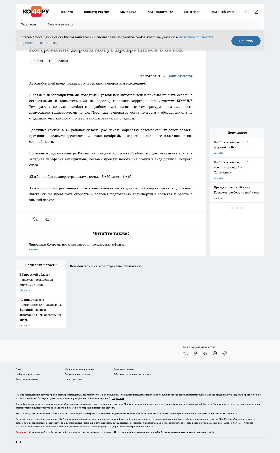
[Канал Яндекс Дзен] (215, 353)
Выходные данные (124, 369)
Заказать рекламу (60, 24)
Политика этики (73, 378)
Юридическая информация (79, 369)
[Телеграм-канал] (205, 353)
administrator (180, 76)
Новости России (96, 12)
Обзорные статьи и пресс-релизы (132, 374)
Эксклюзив (29, 24)
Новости (66, 12)
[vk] (35, 219)
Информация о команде (29, 374)
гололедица (58, 60)
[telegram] (48, 219)
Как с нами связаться (27, 378)
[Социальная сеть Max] (224, 353)
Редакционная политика (78, 374)
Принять (246, 41)
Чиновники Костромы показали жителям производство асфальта (110, 247)
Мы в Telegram (222, 12)
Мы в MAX (128, 12)
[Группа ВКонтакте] (186, 353)
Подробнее (118, 398)
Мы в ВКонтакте (160, 12)
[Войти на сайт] (257, 12)
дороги (37, 60)
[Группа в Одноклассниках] (195, 353)
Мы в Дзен (192, 12)
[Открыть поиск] (247, 12)
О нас (19, 369)
